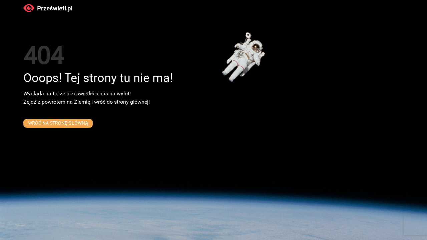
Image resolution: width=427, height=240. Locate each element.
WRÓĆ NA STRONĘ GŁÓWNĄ (57, 126)
